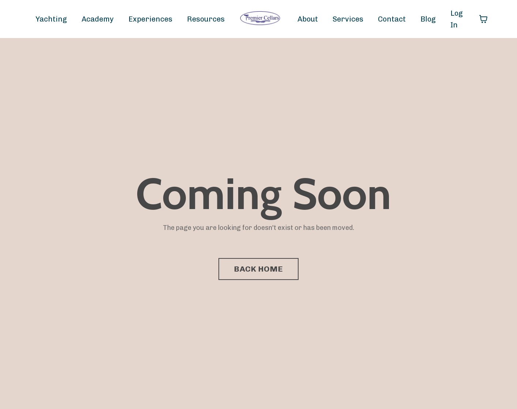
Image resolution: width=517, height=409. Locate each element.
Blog (428, 19)
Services (348, 19)
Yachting (51, 19)
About (307, 19)
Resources (206, 19)
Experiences (150, 19)
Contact (392, 19)
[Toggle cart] (483, 19)
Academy (98, 19)
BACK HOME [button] (258, 268)
